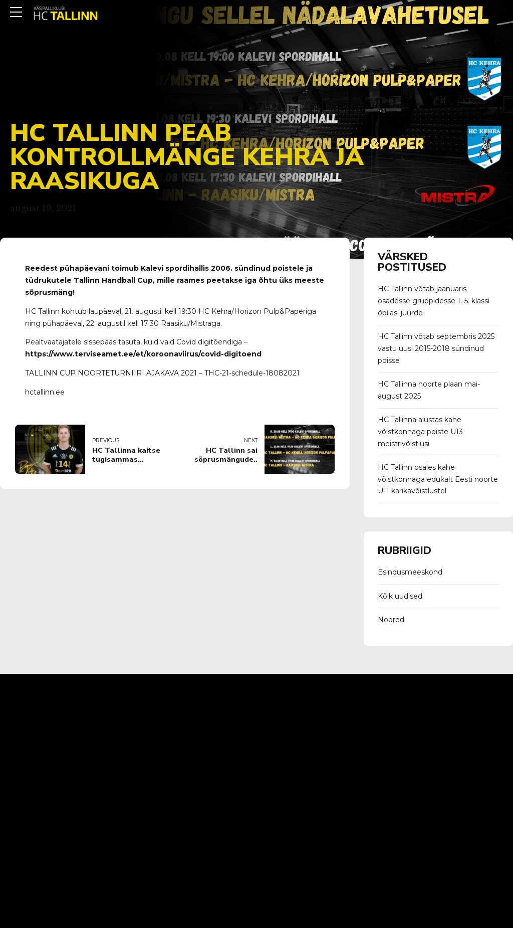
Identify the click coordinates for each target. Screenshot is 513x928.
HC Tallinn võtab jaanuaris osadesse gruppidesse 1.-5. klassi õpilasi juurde (433, 300)
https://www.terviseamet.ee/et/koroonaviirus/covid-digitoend (143, 353)
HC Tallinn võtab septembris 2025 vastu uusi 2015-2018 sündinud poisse (436, 348)
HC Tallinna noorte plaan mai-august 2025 (429, 390)
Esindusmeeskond (410, 572)
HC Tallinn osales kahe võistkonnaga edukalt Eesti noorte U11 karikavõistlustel (438, 479)
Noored (391, 619)
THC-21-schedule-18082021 (252, 373)
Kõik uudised (400, 596)
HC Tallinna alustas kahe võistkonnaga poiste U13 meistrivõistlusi (420, 431)
